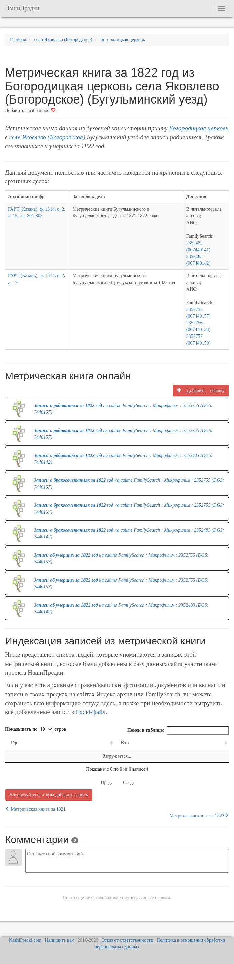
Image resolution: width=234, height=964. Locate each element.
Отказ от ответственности (127, 940)
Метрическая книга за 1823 (199, 815)
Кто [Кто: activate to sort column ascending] (125, 743)
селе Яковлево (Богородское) (47, 137)
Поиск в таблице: (178, 730)
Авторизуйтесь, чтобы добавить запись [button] (48, 794)
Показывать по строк (35, 729)
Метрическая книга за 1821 (35, 809)
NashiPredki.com (25, 940)
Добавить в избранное (30, 110)
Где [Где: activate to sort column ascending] (14, 743)
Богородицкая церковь (198, 128)
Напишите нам (59, 940)
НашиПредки (22, 8)
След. (128, 782)
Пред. (106, 782)
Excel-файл (90, 711)
